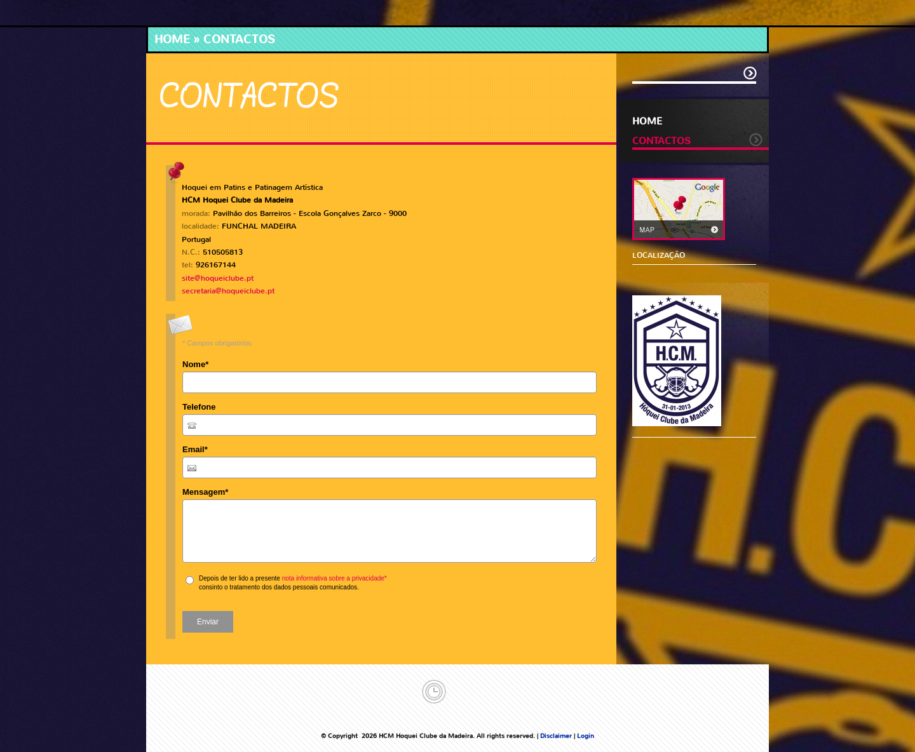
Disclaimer (556, 736)
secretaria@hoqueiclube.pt (228, 291)
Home (172, 39)
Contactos (661, 141)
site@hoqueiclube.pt (218, 278)
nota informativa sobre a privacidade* (334, 578)
